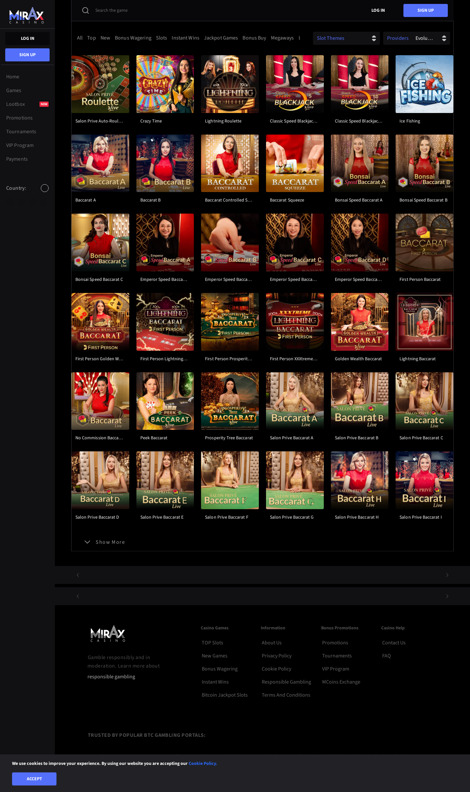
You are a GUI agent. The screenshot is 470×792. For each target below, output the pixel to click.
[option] (10, 202)
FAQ (386, 655)
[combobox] (27, 194)
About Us (272, 642)
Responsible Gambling (286, 682)
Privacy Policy (276, 655)
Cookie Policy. (203, 763)
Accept (34, 779)
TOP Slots (212, 642)
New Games (214, 655)
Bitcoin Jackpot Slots (225, 695)
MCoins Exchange (341, 682)
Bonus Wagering (220, 668)
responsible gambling (111, 677)
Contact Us (394, 642)
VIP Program (335, 668)
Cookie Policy (276, 668)
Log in (27, 38)
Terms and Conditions (286, 695)
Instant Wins (215, 682)
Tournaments (337, 655)
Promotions (335, 642)
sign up (27, 55)
